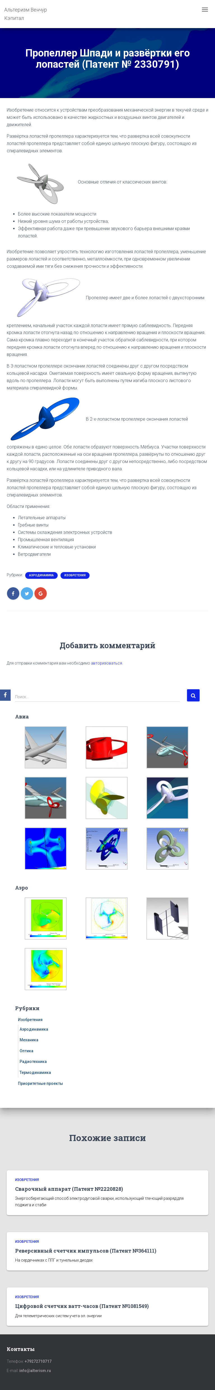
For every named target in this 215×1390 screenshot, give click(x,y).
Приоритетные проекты (40, 1083)
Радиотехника (33, 1061)
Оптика (26, 1051)
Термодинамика (35, 1072)
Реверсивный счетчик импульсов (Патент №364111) (85, 1250)
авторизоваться (106, 663)
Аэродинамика (41, 575)
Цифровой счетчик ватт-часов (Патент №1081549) (82, 1306)
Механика (29, 1040)
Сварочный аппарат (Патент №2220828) (69, 1188)
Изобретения (75, 575)
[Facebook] (5, 695)
